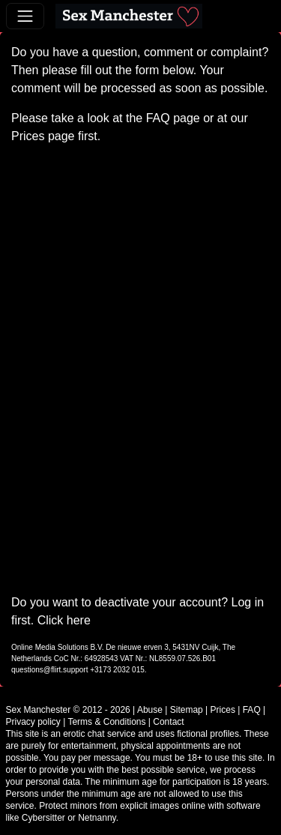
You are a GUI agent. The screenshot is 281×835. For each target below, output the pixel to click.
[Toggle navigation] (25, 16)
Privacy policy (33, 722)
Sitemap (186, 710)
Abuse (150, 710)
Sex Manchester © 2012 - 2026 (68, 710)
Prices (27, 136)
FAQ (158, 118)
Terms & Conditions (106, 722)
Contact (168, 722)
